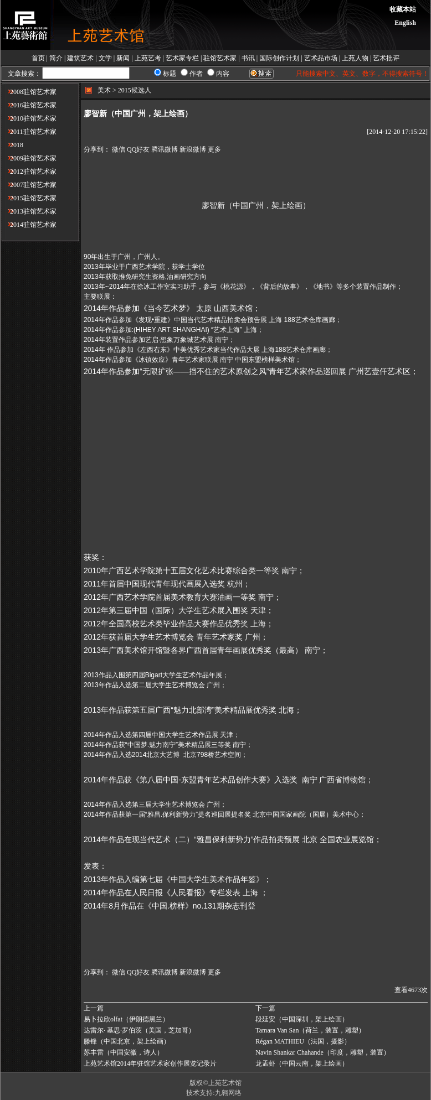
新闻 (123, 58)
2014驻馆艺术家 (29, 225)
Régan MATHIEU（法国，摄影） (303, 1041)
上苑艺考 (148, 58)
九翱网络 (228, 1093)
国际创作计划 (279, 58)
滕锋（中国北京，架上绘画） (127, 1041)
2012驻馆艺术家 (29, 171)
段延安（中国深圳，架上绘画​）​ (301, 1019)
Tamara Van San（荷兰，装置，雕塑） (310, 1030)
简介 (56, 58)
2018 (12, 145)
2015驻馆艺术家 (29, 198)
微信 (118, 149)
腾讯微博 (164, 149)
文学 (105, 58)
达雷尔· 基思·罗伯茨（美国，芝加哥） (139, 1030)
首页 (38, 58)
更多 (214, 149)
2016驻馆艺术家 (29, 105)
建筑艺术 (80, 58)
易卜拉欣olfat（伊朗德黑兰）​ (126, 1019)
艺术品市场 (320, 58)
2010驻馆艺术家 (29, 118)
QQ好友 (138, 149)
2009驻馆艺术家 (29, 158)
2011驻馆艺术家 (29, 132)
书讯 (248, 58)
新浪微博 (192, 149)
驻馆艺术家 (220, 58)
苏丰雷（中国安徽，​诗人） (123, 1052)
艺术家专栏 (182, 58)
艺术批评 (386, 58)
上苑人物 (355, 58)
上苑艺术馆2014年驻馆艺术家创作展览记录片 (150, 1063)
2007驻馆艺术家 (29, 185)
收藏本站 (402, 9)
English (405, 23)
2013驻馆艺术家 (29, 211)
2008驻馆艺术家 (29, 92)
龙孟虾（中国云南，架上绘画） (301, 1063)
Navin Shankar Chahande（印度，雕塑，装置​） (322, 1052)
